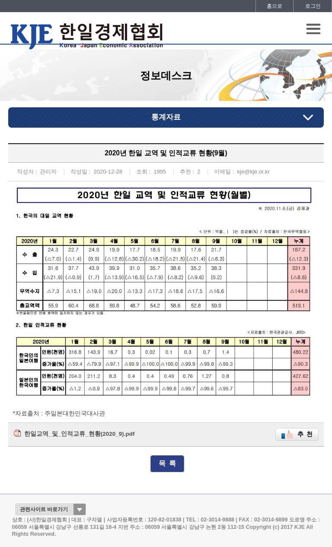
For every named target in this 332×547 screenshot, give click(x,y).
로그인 (313, 6)
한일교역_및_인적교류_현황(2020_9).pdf (79, 434)
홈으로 (274, 6)
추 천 (305, 434)
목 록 (167, 463)
